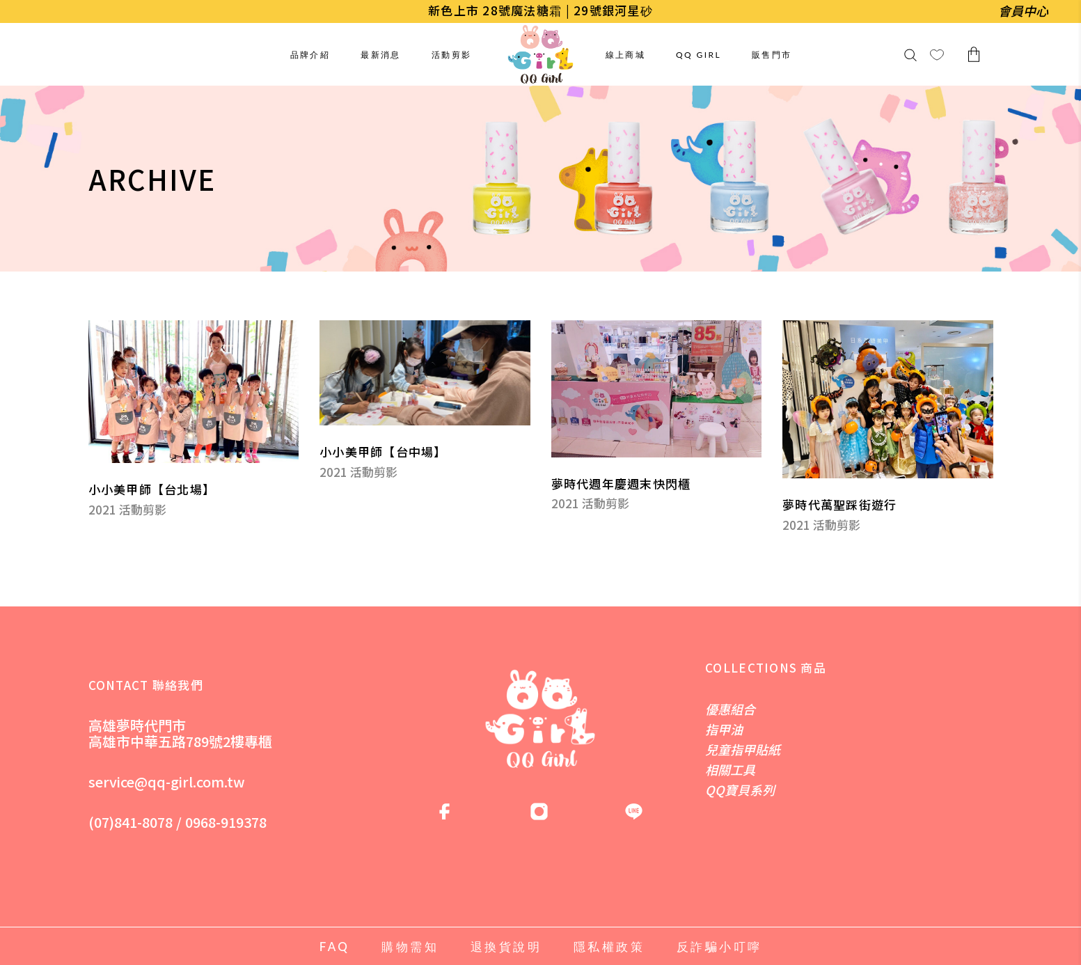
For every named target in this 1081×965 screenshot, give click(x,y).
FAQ (334, 946)
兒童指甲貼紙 (742, 749)
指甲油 (724, 729)
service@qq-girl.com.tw (166, 781)
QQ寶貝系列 (740, 789)
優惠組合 (730, 709)
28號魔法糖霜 (522, 10)
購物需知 (410, 946)
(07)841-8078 (130, 822)
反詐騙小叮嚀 (719, 946)
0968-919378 (226, 822)
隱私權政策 (609, 946)
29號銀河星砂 (613, 10)
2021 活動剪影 (127, 509)
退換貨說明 (506, 946)
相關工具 (730, 769)
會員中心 (1023, 10)
